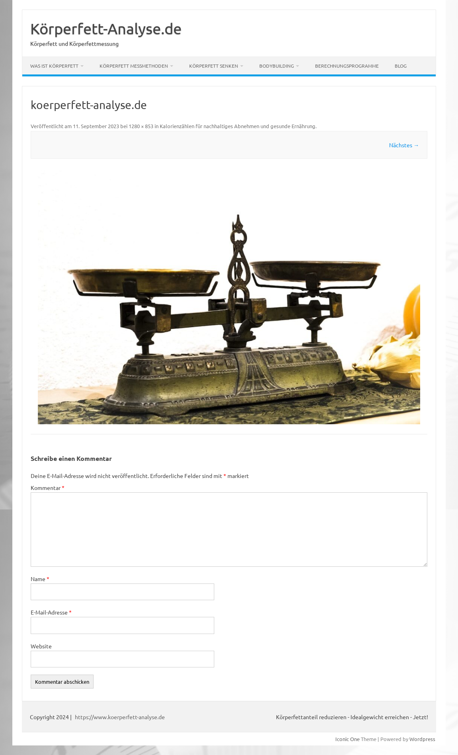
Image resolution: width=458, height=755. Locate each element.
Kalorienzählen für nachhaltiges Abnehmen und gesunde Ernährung (237, 126)
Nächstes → (404, 144)
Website (41, 646)
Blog (401, 65)
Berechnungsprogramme (347, 65)
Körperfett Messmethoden (134, 65)
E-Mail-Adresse (51, 612)
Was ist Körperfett (54, 65)
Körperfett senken (213, 65)
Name (40, 578)
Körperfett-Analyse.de (106, 28)
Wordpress (422, 738)
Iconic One (347, 738)
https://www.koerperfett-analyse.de (120, 716)
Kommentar (48, 487)
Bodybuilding (276, 65)
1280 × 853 (141, 126)
